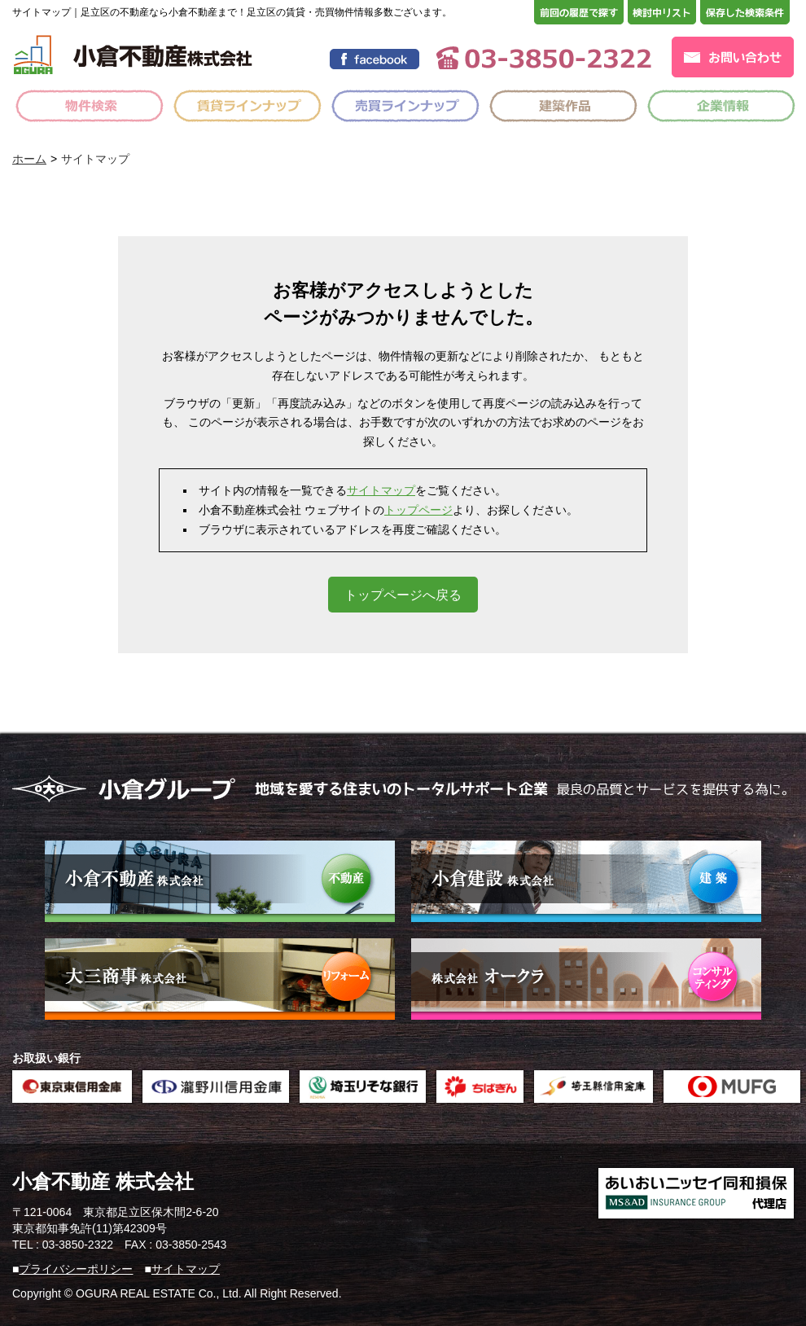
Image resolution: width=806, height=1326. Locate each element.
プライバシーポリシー (76, 1269)
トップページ (418, 509)
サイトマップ (381, 490)
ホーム (29, 158)
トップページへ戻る (403, 595)
